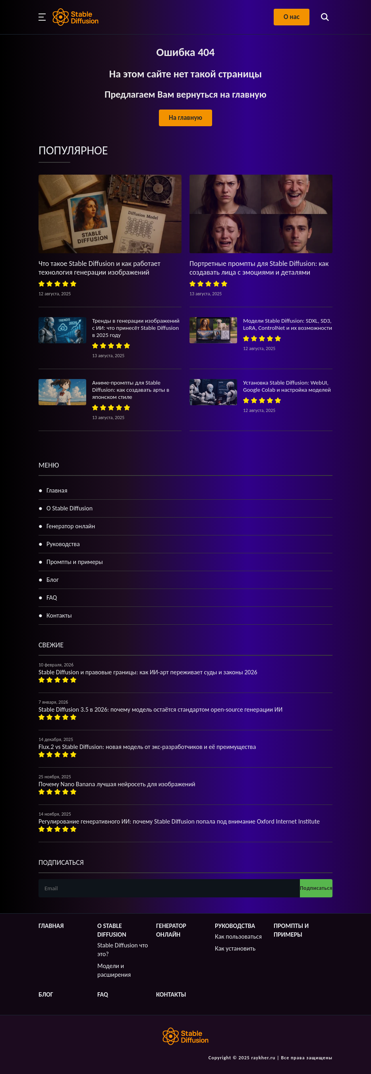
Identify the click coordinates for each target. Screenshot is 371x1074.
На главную (185, 118)
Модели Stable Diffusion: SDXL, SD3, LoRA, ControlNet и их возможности (287, 324)
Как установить (235, 948)
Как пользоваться (238, 936)
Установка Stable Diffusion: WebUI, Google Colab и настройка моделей (287, 386)
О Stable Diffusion (69, 508)
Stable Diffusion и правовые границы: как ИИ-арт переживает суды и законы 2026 (148, 672)
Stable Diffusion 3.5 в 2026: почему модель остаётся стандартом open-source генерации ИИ (160, 709)
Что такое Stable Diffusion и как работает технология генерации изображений (99, 268)
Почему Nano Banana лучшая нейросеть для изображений (117, 784)
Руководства (63, 544)
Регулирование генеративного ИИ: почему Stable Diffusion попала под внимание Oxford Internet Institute (179, 821)
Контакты (59, 615)
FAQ (51, 597)
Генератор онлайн (70, 526)
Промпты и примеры (74, 562)
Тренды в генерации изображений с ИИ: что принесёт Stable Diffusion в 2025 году (136, 328)
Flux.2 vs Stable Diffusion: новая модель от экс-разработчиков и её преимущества (147, 747)
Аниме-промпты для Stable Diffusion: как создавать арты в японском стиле (130, 389)
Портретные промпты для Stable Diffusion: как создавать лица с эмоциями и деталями (258, 268)
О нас (292, 17)
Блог (52, 579)
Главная (57, 490)
